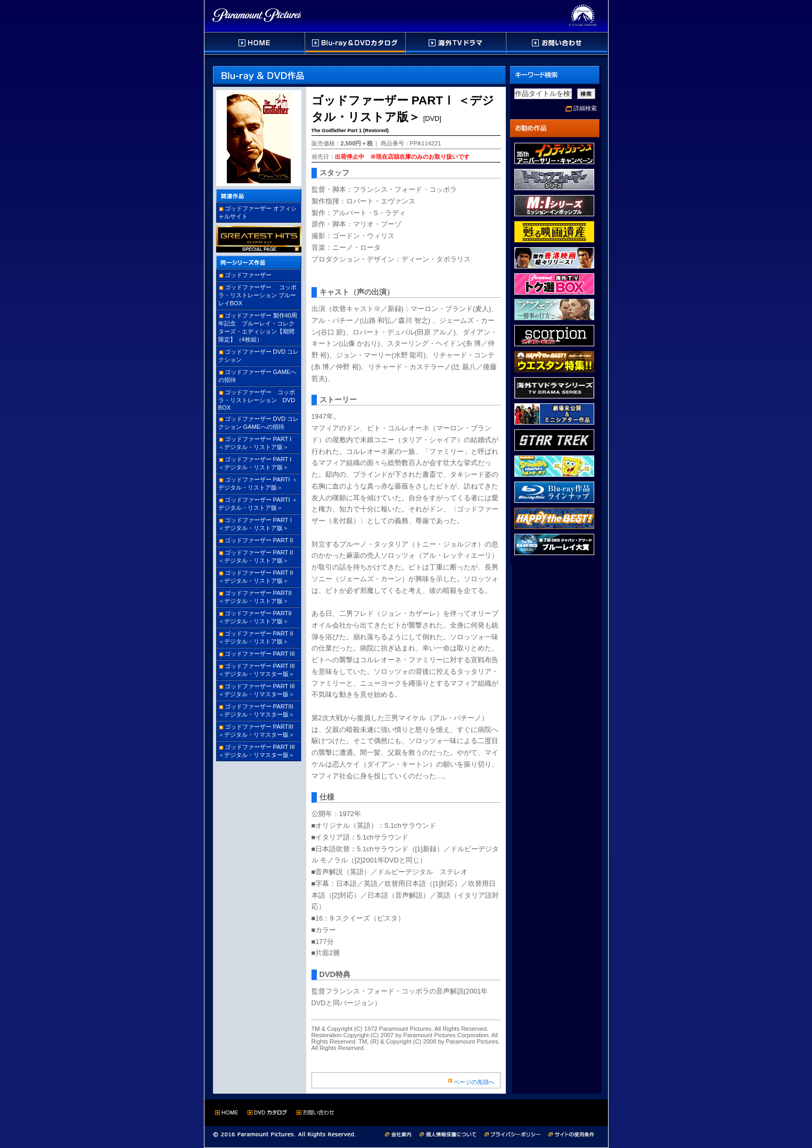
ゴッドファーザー (248, 275)
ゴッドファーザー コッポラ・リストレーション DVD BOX (259, 400)
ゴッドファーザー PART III (260, 653)
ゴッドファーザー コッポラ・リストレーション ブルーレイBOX (257, 295)
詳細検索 (585, 108)
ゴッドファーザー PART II (259, 540)
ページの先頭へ (474, 1082)
